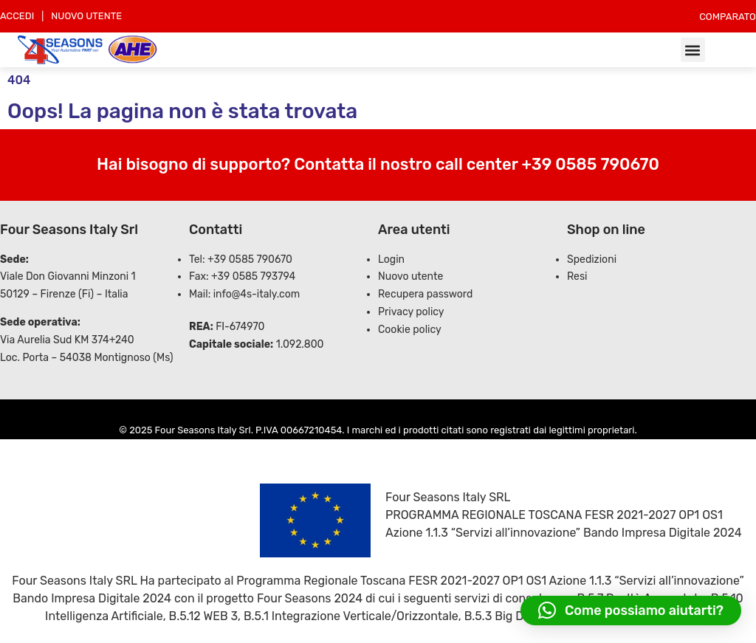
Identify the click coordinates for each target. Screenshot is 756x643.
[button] (693, 50)
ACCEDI (17, 15)
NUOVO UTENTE (86, 15)
